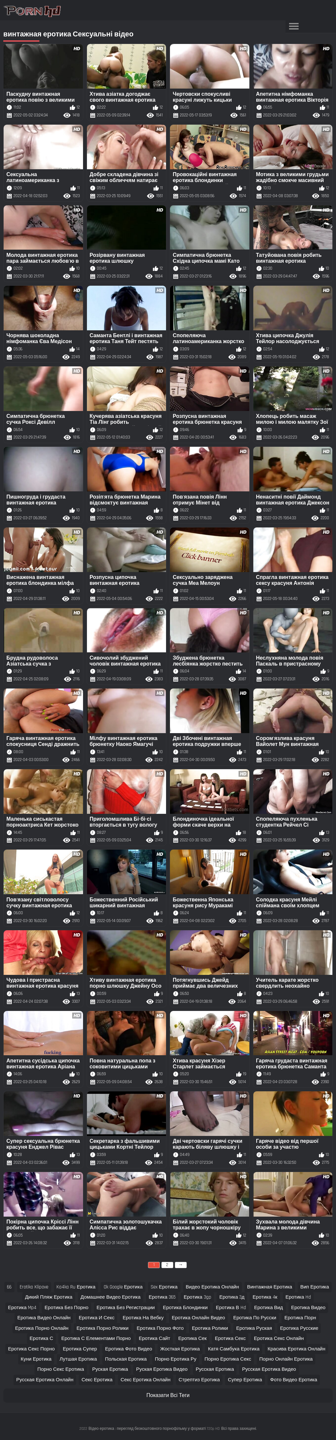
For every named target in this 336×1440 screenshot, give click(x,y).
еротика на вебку (143, 1318)
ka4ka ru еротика (75, 1287)
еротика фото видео (128, 1349)
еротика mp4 (22, 1308)
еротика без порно (67, 1308)
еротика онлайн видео (198, 1318)
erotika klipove (34, 1287)
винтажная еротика (269, 1287)
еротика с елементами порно (96, 1338)
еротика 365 (162, 1297)
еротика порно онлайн (42, 1328)
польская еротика (126, 1359)
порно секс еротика (60, 1369)
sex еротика (164, 1287)
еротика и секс (97, 1318)
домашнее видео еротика (110, 1297)
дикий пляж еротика (48, 1297)
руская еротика (110, 1369)
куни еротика (36, 1359)
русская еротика (215, 1369)
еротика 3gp (197, 1297)
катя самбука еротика (234, 1349)
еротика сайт (154, 1338)
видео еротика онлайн (212, 1287)
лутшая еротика (78, 1359)
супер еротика (245, 1380)
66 (9, 1287)
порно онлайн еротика (286, 1359)
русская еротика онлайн (45, 1380)
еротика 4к (265, 1297)
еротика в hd (231, 1308)
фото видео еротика (293, 1380)
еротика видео (308, 1308)
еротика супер (80, 1349)
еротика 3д (231, 1297)
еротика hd (298, 1297)
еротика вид (268, 1308)
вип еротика (314, 1287)
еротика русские (299, 1328)
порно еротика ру (175, 1359)
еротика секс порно (31, 1349)
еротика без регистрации (125, 1308)
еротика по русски (254, 1318)
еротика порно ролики (102, 1328)
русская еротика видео (269, 1369)
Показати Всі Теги (167, 1395)
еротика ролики (210, 1328)
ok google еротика (123, 1287)
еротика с (41, 1338)
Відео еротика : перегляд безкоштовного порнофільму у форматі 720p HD (154, 1428)
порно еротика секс (227, 1359)
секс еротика (97, 1380)
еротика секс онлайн (279, 1338)
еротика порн (300, 1318)
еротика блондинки (185, 1308)
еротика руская (254, 1328)
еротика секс (230, 1338)
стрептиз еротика (199, 1380)
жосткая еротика (180, 1349)
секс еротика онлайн (146, 1380)
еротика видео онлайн (44, 1318)
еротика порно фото (160, 1328)
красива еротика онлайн (297, 1349)
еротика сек (192, 1338)
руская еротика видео (162, 1369)
